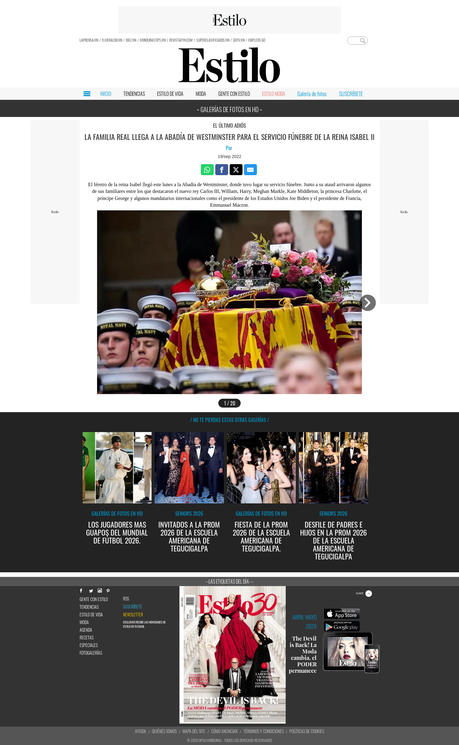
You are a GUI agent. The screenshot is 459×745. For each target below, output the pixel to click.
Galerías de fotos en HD (117, 513)
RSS (126, 598)
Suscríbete (132, 606)
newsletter (133, 614)
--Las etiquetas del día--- (229, 581)
